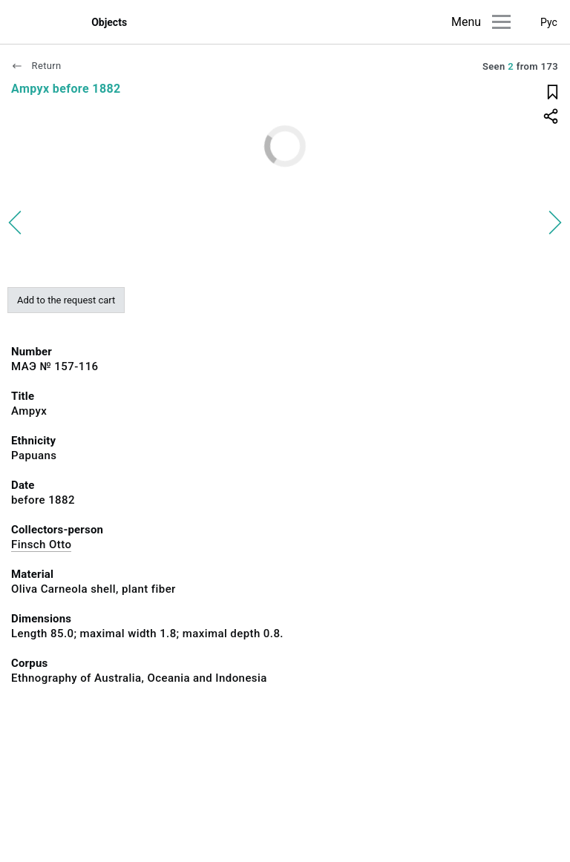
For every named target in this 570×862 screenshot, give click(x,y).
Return (36, 65)
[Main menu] (501, 21)
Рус (548, 22)
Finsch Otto (41, 544)
